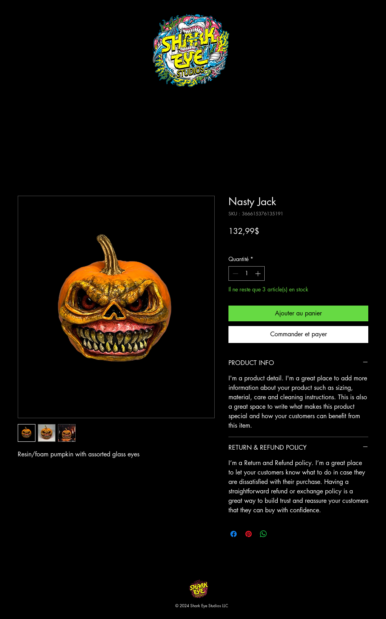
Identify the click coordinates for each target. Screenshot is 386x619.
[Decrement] (234, 273)
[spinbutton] (246, 273)
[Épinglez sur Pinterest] (248, 534)
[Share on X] (278, 534)
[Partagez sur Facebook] (233, 534)
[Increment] (259, 273)
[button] (379, 19)
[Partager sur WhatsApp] (263, 534)
